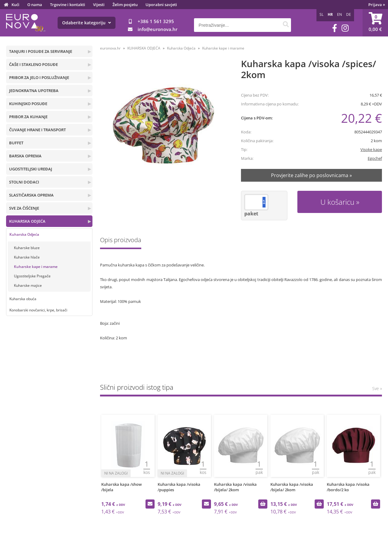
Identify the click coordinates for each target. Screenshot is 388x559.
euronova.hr (110, 48)
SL (321, 14)
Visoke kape (371, 149)
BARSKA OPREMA (25, 156)
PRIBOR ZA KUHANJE (28, 116)
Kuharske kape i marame (36, 266)
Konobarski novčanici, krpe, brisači (38, 310)
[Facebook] (334, 28)
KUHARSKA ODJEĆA (27, 221)
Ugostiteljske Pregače (32, 276)
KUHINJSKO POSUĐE (28, 103)
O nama (34, 4)
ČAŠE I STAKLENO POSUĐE (33, 64)
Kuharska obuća (22, 298)
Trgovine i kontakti (67, 4)
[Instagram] (345, 28)
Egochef (375, 158)
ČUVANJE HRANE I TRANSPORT (37, 129)
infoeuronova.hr (157, 29)
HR (330, 14)
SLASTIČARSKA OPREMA (31, 195)
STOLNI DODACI (24, 182)
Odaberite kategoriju (86, 23)
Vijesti (99, 4)
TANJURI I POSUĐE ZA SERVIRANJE (40, 51)
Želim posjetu (125, 4)
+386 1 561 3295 (156, 21)
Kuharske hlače (27, 257)
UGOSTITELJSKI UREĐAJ (30, 169)
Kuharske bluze (27, 247)
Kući (15, 4)
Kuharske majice (28, 285)
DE (348, 14)
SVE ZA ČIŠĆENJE (24, 208)
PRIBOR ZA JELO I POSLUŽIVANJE (39, 77)
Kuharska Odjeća (24, 234)
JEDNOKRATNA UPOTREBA (34, 90)
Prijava (376, 4)
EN (339, 14)
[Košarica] (375, 22)
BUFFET (16, 143)
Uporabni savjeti (161, 4)
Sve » (377, 388)
